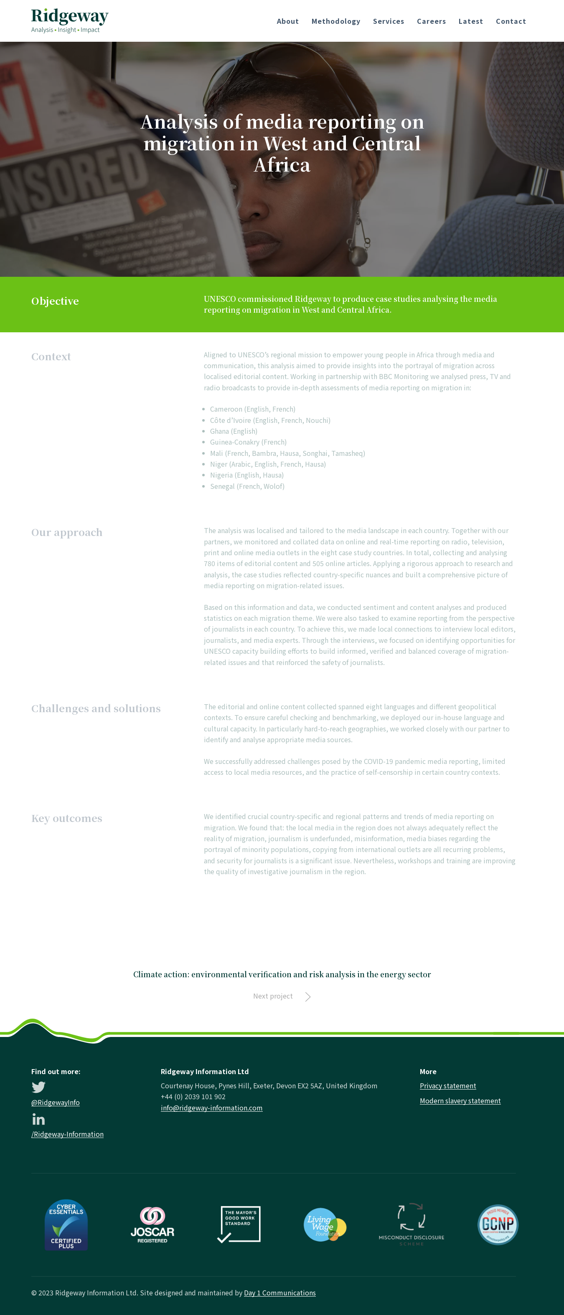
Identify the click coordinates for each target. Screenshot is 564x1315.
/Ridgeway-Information (67, 1134)
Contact (511, 21)
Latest (471, 21)
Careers (431, 21)
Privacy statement (448, 1085)
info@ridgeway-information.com (212, 1108)
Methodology (336, 21)
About (288, 21)
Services (388, 21)
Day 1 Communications (280, 1292)
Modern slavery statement (460, 1100)
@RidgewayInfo (55, 1102)
